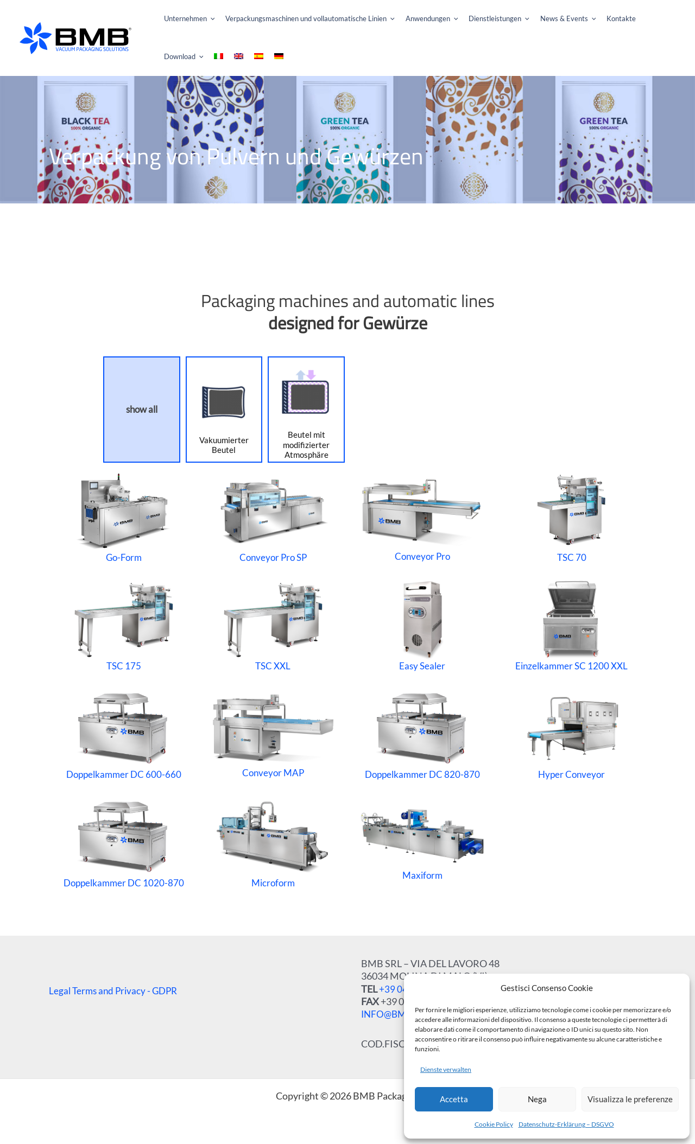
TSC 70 (571, 516)
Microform (273, 842)
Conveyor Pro (422, 517)
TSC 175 (123, 625)
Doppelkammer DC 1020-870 (123, 842)
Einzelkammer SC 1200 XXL (571, 625)
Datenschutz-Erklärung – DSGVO (566, 1124)
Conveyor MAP (272, 733)
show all (141, 409)
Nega (537, 1099)
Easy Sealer (422, 625)
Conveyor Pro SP (273, 516)
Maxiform (422, 841)
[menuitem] (666, 19)
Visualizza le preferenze (630, 1099)
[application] (207, 19)
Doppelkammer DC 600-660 (124, 733)
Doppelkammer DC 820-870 (422, 733)
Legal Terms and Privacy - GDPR (116, 990)
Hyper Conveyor (571, 733)
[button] (182, 19)
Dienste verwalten (445, 1069)
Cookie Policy (494, 1124)
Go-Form (123, 516)
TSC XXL (273, 625)
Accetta (454, 1099)
